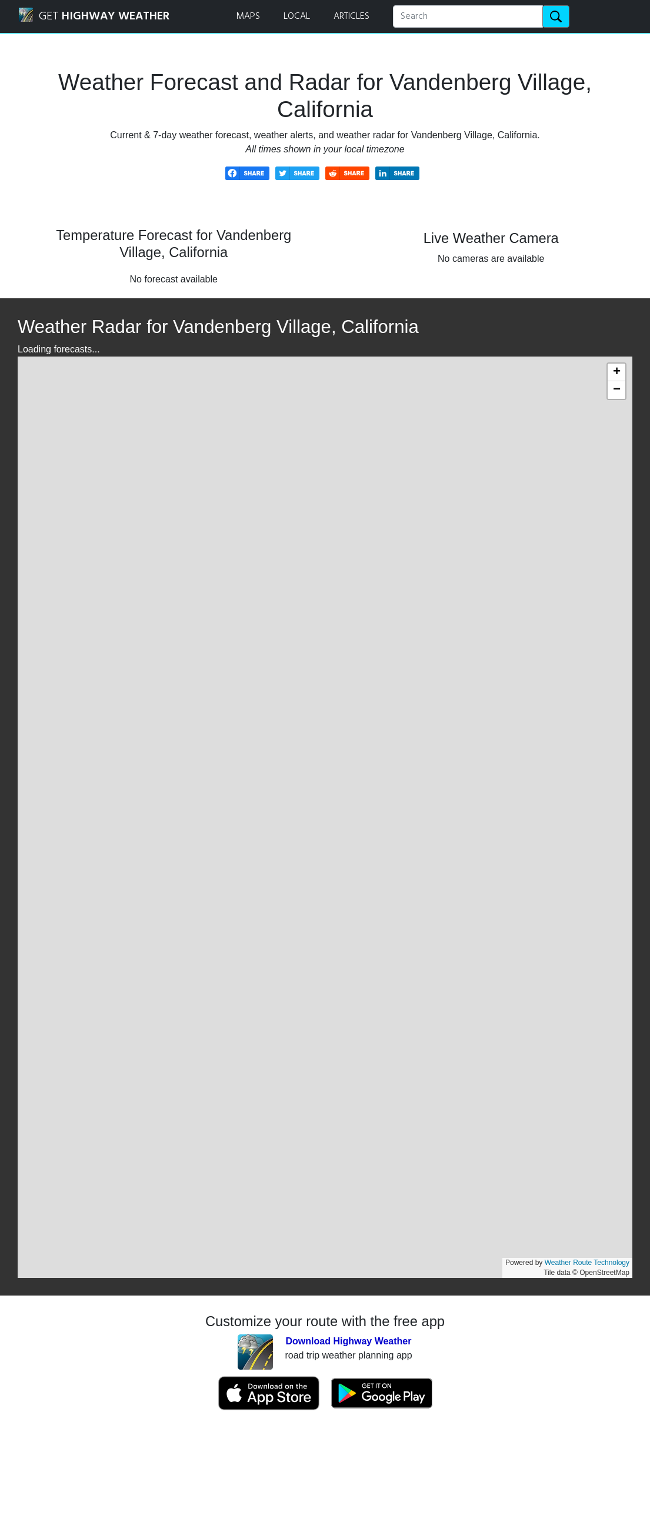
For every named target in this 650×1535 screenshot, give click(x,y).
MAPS (248, 16)
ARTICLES (351, 16)
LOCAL (297, 16)
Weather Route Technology (587, 1262)
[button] (616, 372)
